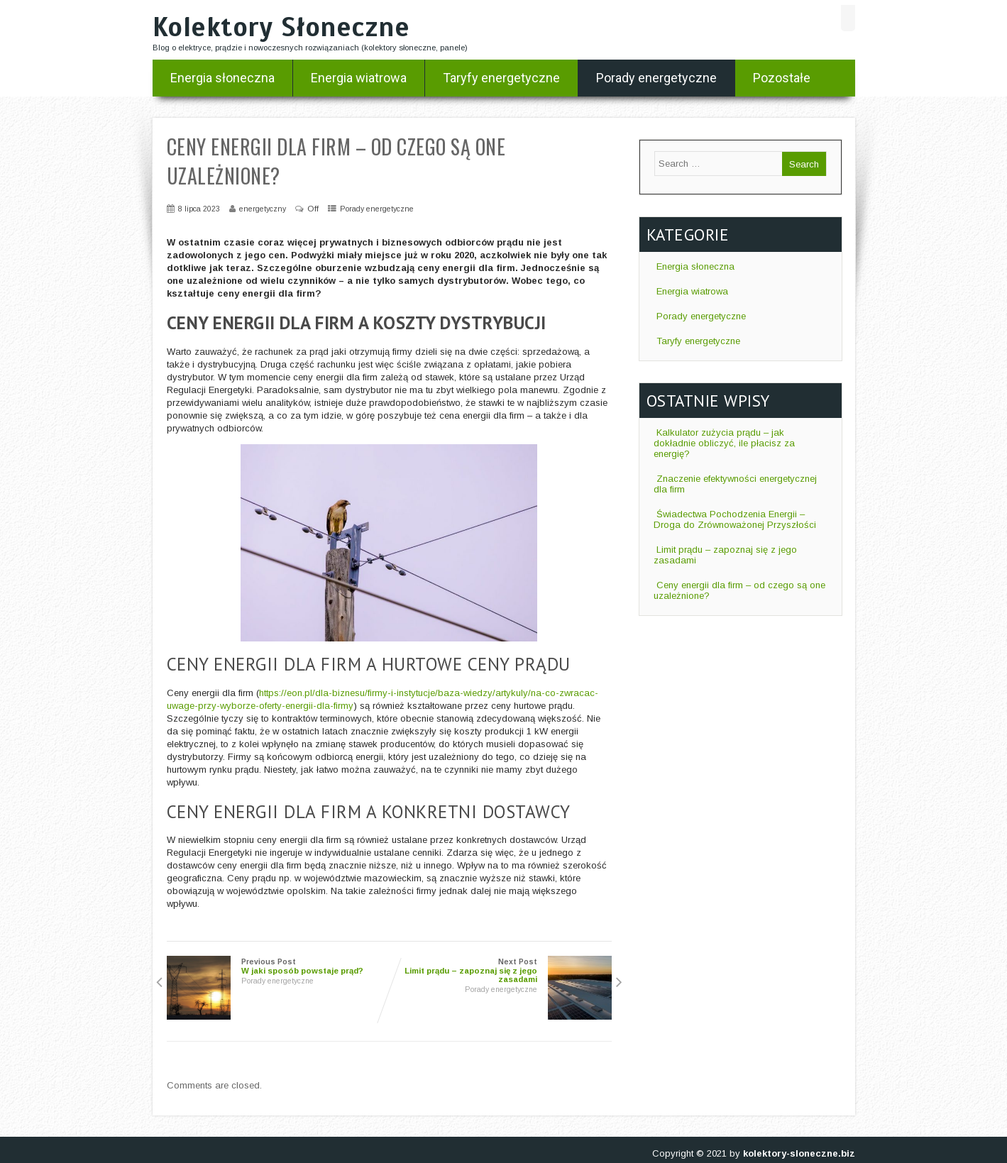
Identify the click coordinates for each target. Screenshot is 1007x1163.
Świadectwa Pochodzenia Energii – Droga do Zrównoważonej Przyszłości (735, 519)
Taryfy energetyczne (501, 77)
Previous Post (278, 966)
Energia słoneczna (222, 77)
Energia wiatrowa (359, 77)
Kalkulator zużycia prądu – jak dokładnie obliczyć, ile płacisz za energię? (724, 443)
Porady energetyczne (656, 77)
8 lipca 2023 (199, 208)
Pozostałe (781, 77)
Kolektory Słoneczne (281, 27)
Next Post (500, 970)
